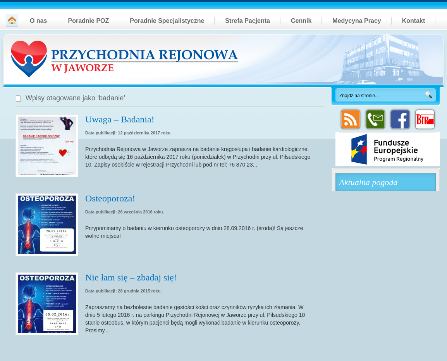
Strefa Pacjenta (247, 20)
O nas (38, 20)
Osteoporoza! (110, 198)
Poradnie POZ (88, 20)
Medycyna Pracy (356, 20)
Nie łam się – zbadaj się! (131, 277)
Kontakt (413, 20)
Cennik (301, 20)
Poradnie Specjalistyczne (167, 20)
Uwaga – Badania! (120, 119)
